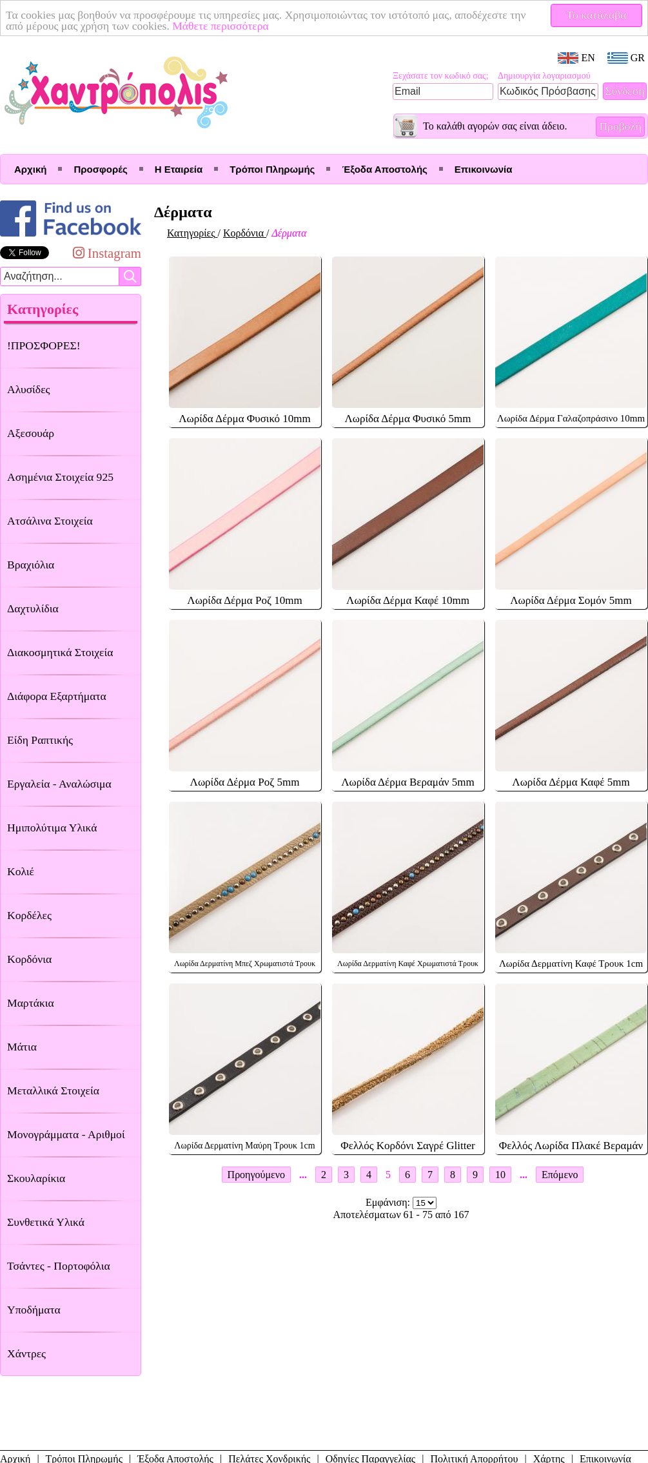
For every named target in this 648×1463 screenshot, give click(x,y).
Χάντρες (26, 1353)
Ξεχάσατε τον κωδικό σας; (441, 76)
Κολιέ (20, 871)
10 (500, 1174)
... (303, 1174)
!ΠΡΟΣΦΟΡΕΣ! (44, 345)
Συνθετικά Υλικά (45, 1222)
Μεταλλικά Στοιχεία (53, 1090)
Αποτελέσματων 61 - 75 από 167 (401, 1214)
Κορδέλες (29, 915)
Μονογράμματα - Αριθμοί (66, 1134)
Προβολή (620, 126)
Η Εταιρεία (178, 169)
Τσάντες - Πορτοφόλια (58, 1265)
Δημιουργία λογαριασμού (544, 76)
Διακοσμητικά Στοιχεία (60, 652)
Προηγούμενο (256, 1174)
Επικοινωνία (484, 169)
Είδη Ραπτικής (40, 739)
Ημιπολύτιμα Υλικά (52, 827)
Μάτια (22, 1046)
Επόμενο (560, 1174)
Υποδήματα (34, 1309)
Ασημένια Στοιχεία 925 (60, 476)
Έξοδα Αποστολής (384, 169)
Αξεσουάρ (30, 433)
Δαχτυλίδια (33, 608)
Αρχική (30, 169)
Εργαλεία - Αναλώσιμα (59, 783)
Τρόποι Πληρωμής (272, 169)
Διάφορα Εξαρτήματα (56, 696)
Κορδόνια (29, 959)
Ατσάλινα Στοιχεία (50, 520)
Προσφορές (100, 169)
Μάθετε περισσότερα (220, 25)
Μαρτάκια (30, 1002)
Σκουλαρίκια (36, 1178)
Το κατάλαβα (597, 14)
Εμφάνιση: (389, 1202)
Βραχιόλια (30, 564)
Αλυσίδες (28, 389)
